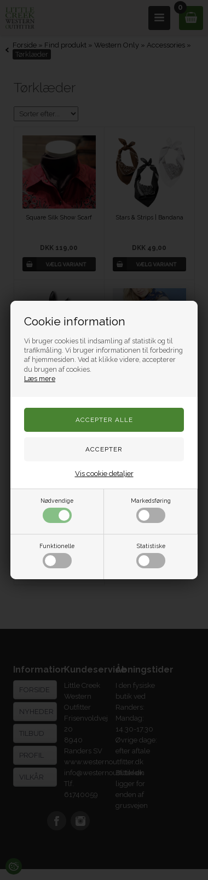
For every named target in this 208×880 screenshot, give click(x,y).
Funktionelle (56, 555)
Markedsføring (151, 510)
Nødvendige (57, 510)
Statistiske (150, 555)
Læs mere (39, 378)
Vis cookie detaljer (104, 473)
